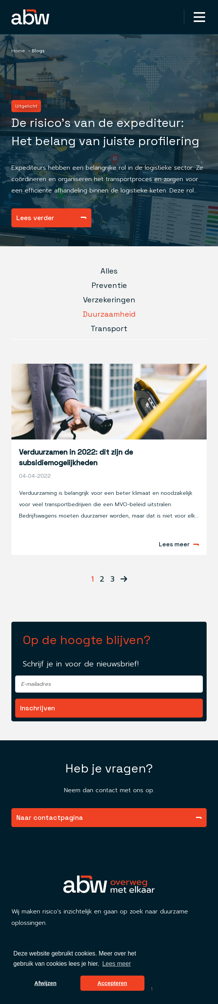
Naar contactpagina (109, 817)
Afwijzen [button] (45, 983)
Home (18, 50)
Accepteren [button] (112, 983)
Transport (109, 328)
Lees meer (179, 544)
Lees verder (51, 217)
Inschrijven (37, 708)
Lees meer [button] (116, 963)
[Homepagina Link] (42, 17)
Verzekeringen (109, 300)
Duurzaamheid (109, 314)
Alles (109, 271)
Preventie (109, 285)
